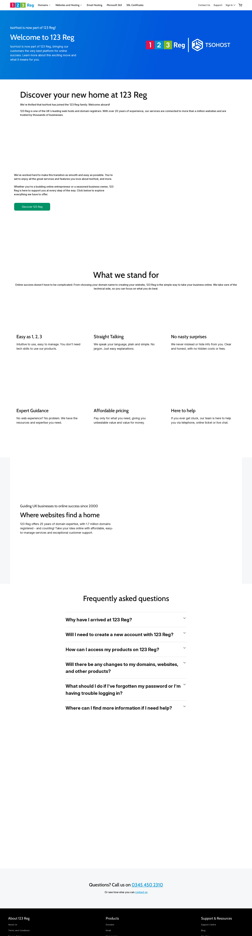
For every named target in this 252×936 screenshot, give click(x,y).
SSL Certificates (135, 5)
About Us (12, 924)
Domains (110, 924)
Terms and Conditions (19, 930)
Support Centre (208, 924)
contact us (141, 892)
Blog (203, 930)
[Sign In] (229, 5)
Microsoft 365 (114, 5)
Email (108, 930)
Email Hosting (94, 5)
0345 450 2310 (147, 885)
